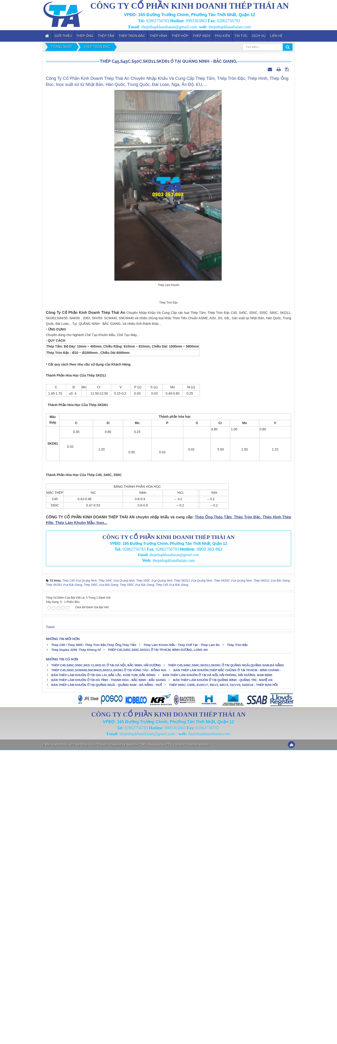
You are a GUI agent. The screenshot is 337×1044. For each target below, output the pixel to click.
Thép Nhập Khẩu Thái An (90, 1038)
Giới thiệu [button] (63, 36)
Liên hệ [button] (276, 36)
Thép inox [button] (201, 36)
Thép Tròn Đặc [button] (132, 36)
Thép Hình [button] (158, 36)
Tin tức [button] (241, 36)
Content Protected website (191, 1038)
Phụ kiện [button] (222, 36)
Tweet (50, 921)
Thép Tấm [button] (106, 36)
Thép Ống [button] (84, 36)
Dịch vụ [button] (259, 36)
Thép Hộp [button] (180, 36)
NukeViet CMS (136, 1038)
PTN (169, 1038)
